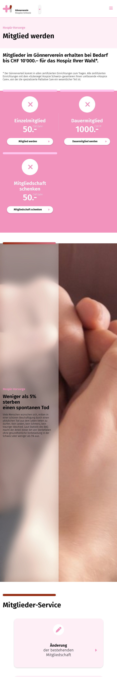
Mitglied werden (28, 141)
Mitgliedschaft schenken (28, 209)
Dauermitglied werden (84, 141)
